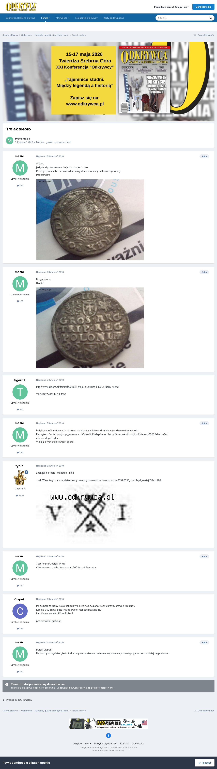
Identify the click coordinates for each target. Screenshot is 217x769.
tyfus (19, 466)
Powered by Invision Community (108, 750)
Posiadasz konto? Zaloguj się (171, 7)
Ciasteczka (138, 743)
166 (20, 628)
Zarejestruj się (203, 6)
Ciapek (19, 599)
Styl (88, 743)
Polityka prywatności (105, 743)
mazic (26, 138)
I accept (204, 762)
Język (77, 743)
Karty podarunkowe (114, 17)
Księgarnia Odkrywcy (86, 17)
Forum (45, 19)
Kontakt (124, 743)
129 (20, 185)
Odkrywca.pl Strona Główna (20, 17)
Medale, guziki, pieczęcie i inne (53, 142)
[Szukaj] (173, 18)
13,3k (20, 495)
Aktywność (62, 17)
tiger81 (19, 380)
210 (20, 409)
